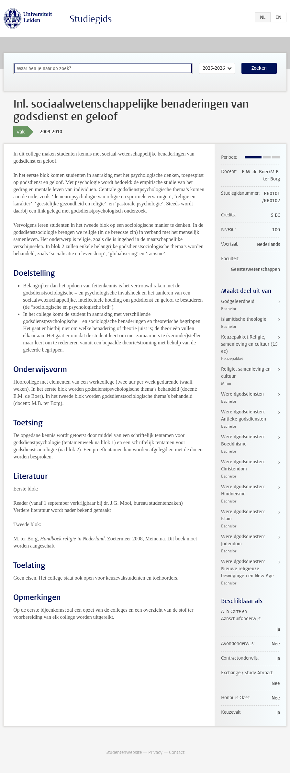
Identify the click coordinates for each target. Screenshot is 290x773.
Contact (176, 752)
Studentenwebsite (124, 752)
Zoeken (259, 68)
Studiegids (91, 19)
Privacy (155, 752)
